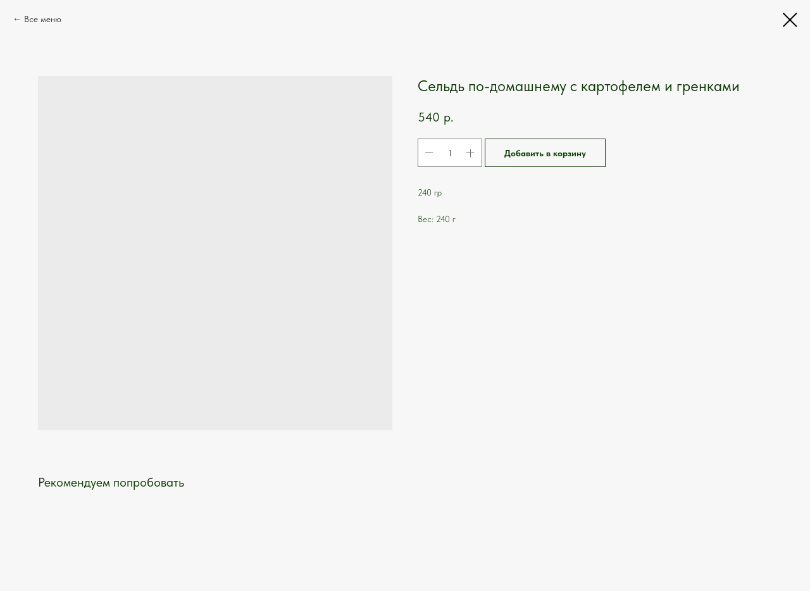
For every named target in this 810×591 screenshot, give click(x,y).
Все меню (42, 19)
